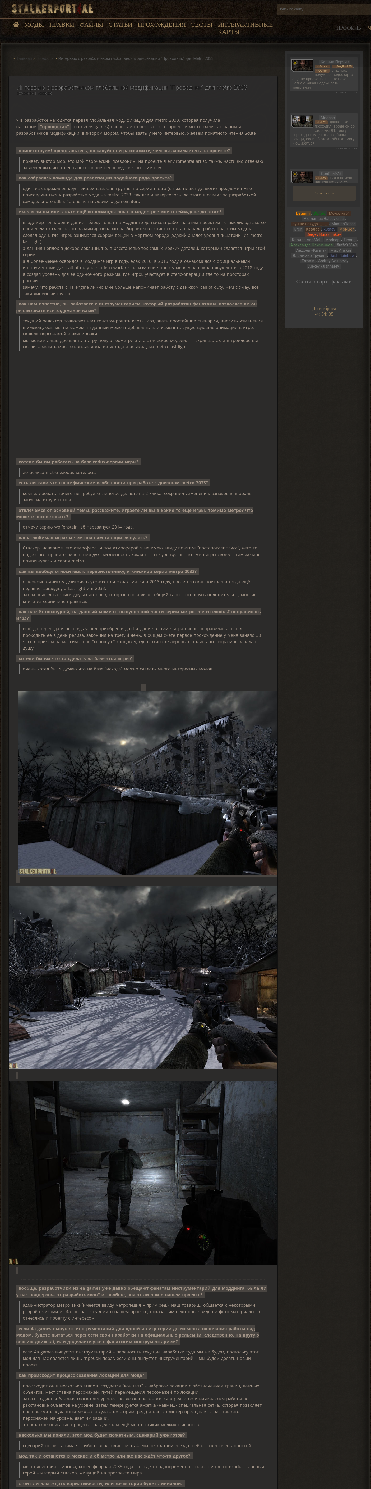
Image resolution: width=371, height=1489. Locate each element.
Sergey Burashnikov (324, 234)
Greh (298, 229)
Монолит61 (339, 213)
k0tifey (329, 229)
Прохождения (162, 24)
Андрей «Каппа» (311, 250)
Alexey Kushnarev (323, 266)
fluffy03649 (347, 245)
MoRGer (346, 229)
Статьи (120, 24)
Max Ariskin (340, 250)
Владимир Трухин (309, 255)
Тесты (201, 24)
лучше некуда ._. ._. (310, 224)
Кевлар (312, 229)
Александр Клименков (311, 245)
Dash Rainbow (342, 255)
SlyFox (319, 213)
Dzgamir (303, 213)
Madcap (332, 239)
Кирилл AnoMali (306, 239)
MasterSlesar (343, 224)
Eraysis (308, 261)
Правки (61, 24)
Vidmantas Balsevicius (324, 218)
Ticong (350, 239)
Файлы (91, 24)
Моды (34, 24)
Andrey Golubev (332, 261)
